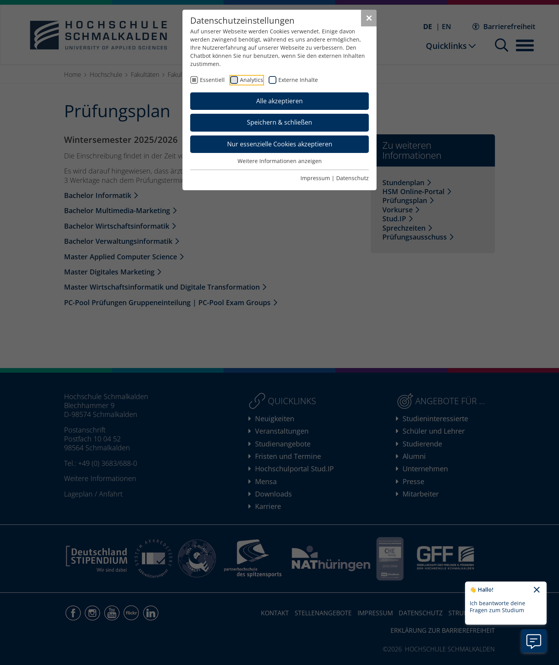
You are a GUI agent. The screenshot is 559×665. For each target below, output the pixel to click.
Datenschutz (352, 178)
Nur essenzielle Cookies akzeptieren (279, 144)
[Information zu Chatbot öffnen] (534, 641)
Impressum (315, 178)
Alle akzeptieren (279, 101)
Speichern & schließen (279, 122)
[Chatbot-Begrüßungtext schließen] (536, 590)
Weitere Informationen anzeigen (280, 161)
